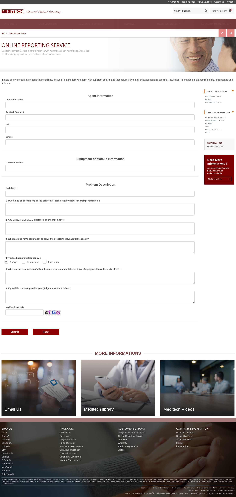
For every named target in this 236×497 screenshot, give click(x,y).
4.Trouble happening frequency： (23, 258)
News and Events (185, 432)
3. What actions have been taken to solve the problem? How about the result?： (48, 239)
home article (182, 446)
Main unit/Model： (15, 162)
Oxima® (6, 446)
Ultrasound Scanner (70, 450)
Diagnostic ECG (68, 439)
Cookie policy (176, 488)
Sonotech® (7, 463)
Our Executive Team (213, 96)
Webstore (219, 2)
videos (207, 132)
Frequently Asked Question (215, 117)
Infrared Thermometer (71, 460)
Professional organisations (207, 488)
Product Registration (213, 129)
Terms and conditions (161, 488)
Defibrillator (65, 432)
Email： (10, 137)
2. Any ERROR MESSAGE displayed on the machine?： (35, 219)
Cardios (5, 456)
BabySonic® (8, 474)
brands (7, 428)
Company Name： (15, 99)
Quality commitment (213, 102)
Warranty (209, 126)
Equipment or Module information (100, 159)
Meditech (209, 99)
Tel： (8, 124)
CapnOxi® (7, 443)
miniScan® (7, 467)
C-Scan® (6, 460)
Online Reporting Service (17, 33)
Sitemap (231, 488)
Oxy (4, 450)
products (67, 428)
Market (179, 443)
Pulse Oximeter (67, 443)
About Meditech (184, 439)
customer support (131, 428)
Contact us (173, 2)
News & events (205, 2)
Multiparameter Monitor (71, 446)
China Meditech (192, 490)
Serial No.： (12, 188)
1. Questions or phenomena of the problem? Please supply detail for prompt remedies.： (53, 200)
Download (209, 123)
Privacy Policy (189, 488)
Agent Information (100, 95)
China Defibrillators (208, 490)
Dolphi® (6, 439)
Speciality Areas (184, 436)
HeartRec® (7, 453)
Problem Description (100, 184)
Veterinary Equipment (70, 456)
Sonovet (6, 470)
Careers (230, 2)
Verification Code (15, 307)
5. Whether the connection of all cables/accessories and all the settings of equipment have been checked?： (64, 269)
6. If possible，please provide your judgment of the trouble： (38, 288)
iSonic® (5, 436)
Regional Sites (188, 2)
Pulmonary (65, 436)
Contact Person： (15, 112)
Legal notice (145, 488)
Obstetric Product (68, 453)
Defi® (4, 432)
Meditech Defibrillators (226, 490)
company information (192, 428)
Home (4, 33)
